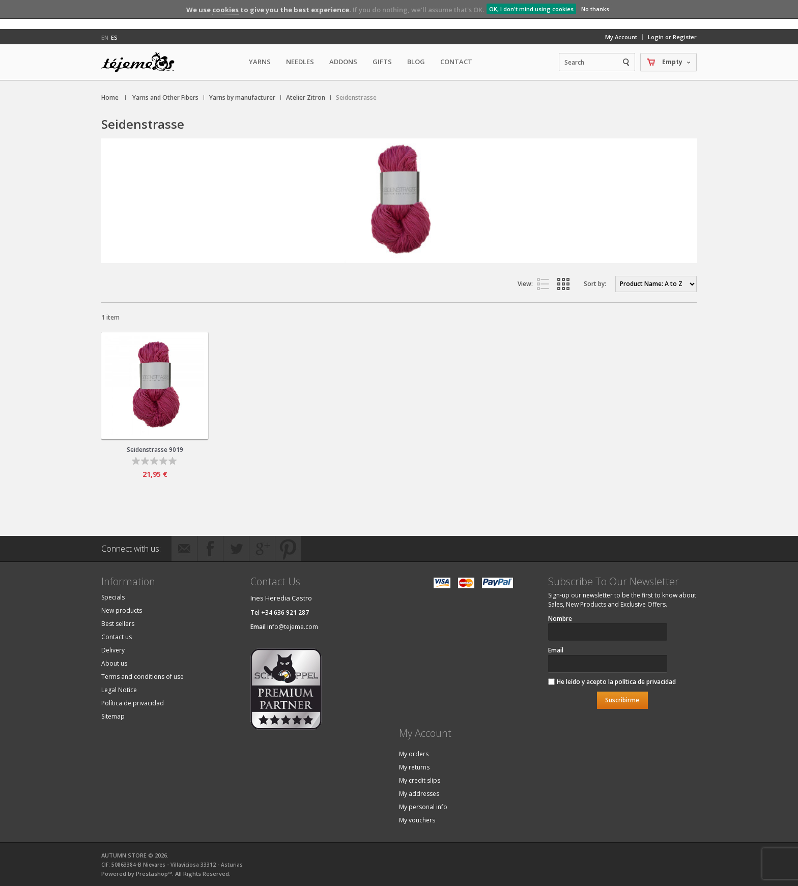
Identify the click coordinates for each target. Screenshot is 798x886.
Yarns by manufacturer (242, 97)
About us (114, 663)
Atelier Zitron (305, 97)
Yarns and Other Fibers (165, 97)
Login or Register (672, 37)
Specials (113, 597)
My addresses (419, 793)
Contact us (116, 637)
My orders (414, 754)
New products (121, 610)
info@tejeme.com (292, 626)
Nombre (560, 618)
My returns (414, 767)
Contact (456, 61)
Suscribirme (622, 700)
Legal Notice (119, 689)
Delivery (113, 650)
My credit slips (419, 780)
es (114, 37)
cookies (225, 9)
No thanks (595, 9)
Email (555, 650)
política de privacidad (645, 681)
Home (110, 97)
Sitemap (113, 716)
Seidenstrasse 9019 (155, 449)
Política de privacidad (132, 703)
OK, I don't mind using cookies (531, 9)
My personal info (423, 807)
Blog (416, 61)
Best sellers (117, 623)
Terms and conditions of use (142, 676)
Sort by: (595, 283)
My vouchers (417, 820)
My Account (621, 37)
